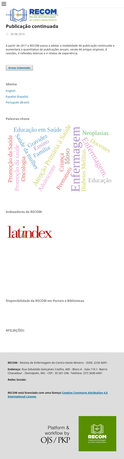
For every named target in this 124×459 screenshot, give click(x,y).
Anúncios (22, 14)
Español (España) (17, 96)
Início (9, 14)
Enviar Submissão (19, 68)
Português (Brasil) (17, 102)
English (10, 91)
